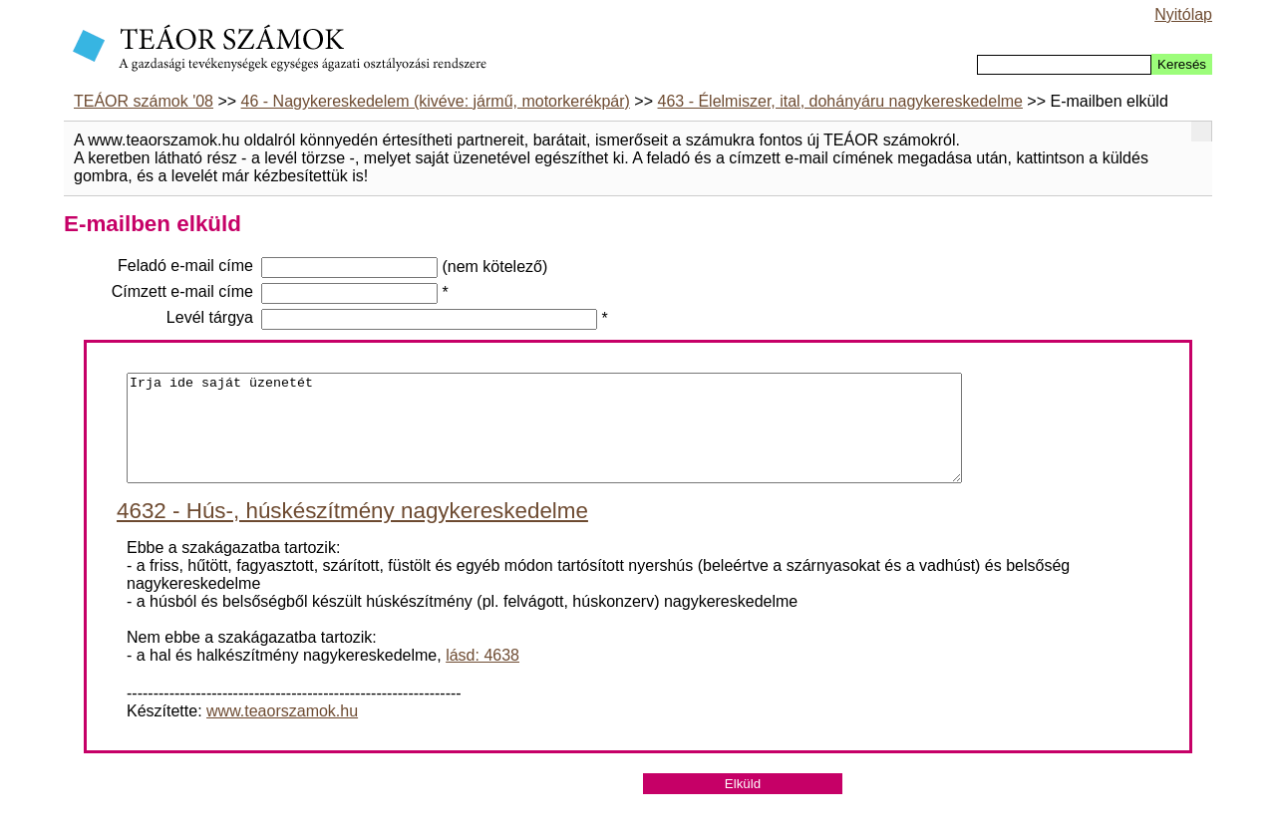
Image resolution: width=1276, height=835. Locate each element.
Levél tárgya (209, 317)
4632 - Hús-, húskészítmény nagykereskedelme (352, 531)
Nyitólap (1183, 14)
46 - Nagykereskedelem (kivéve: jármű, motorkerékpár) (435, 101)
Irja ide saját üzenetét (544, 438)
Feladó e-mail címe (185, 265)
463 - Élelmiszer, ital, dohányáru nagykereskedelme (840, 101)
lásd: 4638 (482, 676)
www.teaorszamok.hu (282, 731)
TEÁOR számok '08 (143, 101)
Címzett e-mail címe (182, 291)
